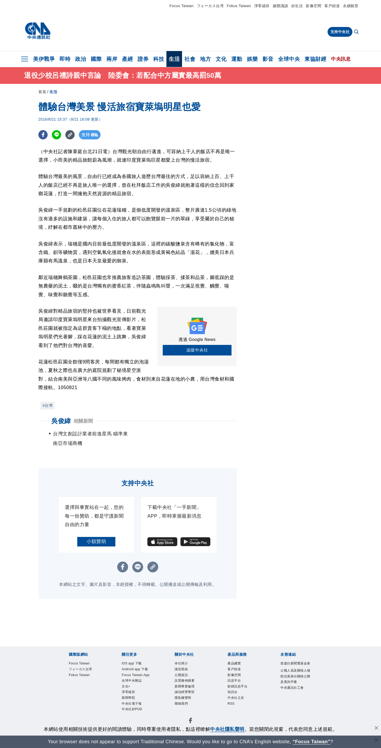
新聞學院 (129, 700)
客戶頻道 (332, 6)
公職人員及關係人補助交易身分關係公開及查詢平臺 (294, 683)
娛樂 (252, 59)
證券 (143, 59)
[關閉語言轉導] (376, 741)
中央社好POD (133, 712)
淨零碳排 (262, 6)
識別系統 (182, 670)
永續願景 (350, 6)
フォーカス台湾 (210, 6)
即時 (65, 59)
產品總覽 (235, 663)
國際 (96, 59)
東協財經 (315, 59)
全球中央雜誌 (132, 682)
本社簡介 (182, 663)
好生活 (297, 6)
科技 (158, 59)
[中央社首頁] (37, 31)
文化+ (126, 688)
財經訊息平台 (238, 688)
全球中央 (289, 59)
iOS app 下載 (132, 663)
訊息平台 (235, 682)
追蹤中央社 (197, 350)
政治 (80, 59)
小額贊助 (96, 541)
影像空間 (313, 6)
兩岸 (111, 59)
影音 (267, 59)
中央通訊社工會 (293, 695)
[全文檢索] (357, 32)
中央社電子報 (132, 706)
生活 (174, 59)
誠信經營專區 (185, 694)
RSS (231, 706)
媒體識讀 (280, 6)
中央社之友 (237, 700)
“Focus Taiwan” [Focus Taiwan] (311, 741)
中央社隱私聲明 (227, 729)
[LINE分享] (56, 134)
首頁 (42, 92)
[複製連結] (70, 134)
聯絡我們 (182, 706)
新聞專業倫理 (185, 688)
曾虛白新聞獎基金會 (294, 667)
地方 (205, 59)
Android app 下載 (136, 670)
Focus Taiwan (181, 6)
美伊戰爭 (44, 59)
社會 (189, 59)
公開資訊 (182, 676)
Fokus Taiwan (239, 6)
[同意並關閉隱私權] (376, 728)
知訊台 (233, 694)
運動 (236, 59)
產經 (127, 59)
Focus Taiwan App (137, 676)
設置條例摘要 (185, 682)
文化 (221, 59)
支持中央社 (340, 32)
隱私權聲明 (184, 700)
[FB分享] (43, 134)
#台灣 (47, 405)
